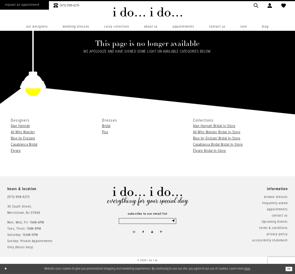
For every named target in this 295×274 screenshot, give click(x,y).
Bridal (106, 126)
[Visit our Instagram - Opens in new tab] (130, 235)
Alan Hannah (20, 126)
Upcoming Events (275, 222)
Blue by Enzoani (23, 138)
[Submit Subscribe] (173, 222)
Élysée (16, 151)
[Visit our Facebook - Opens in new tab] (142, 235)
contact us (280, 215)
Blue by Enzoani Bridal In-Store (216, 138)
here (247, 268)
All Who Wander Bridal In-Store (216, 132)
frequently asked (275, 203)
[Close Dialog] (7, 269)
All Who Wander (23, 132)
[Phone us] (66, 5)
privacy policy (277, 234)
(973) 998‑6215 (18, 197)
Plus (105, 132)
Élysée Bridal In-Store (209, 151)
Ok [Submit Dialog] (288, 269)
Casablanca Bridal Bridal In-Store (218, 144)
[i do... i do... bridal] (147, 12)
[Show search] (256, 5)
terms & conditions (273, 228)
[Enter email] (147, 222)
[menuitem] (66, 5)
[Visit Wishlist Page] (283, 5)
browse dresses (276, 197)
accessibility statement (270, 240)
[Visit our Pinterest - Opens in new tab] (164, 235)
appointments (277, 209)
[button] (270, 5)
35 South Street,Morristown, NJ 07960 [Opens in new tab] (23, 209)
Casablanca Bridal (24, 144)
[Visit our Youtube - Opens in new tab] (153, 235)
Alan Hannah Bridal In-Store (214, 126)
